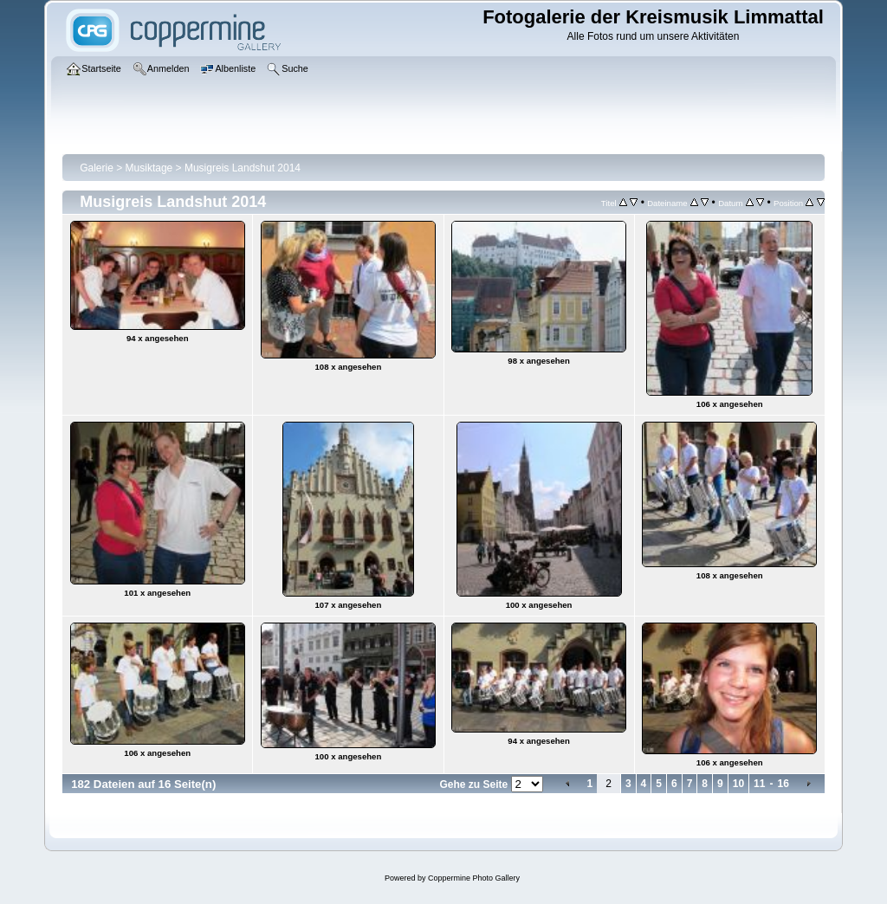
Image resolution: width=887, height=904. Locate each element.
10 (738, 784)
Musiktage (149, 168)
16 (782, 784)
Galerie (96, 168)
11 (759, 784)
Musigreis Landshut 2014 (243, 168)
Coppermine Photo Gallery (474, 878)
